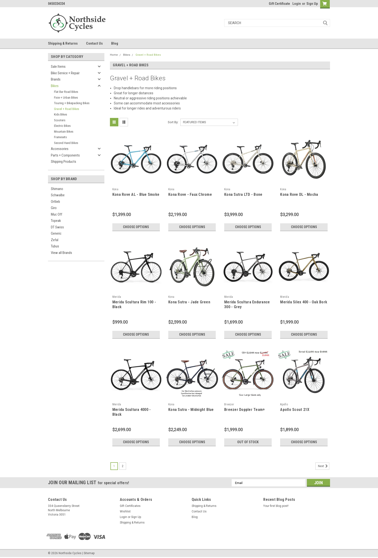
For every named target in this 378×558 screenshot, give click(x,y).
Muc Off (56, 214)
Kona (115, 189)
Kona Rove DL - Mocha (299, 194)
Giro (54, 208)
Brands (56, 79)
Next (323, 466)
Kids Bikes (60, 114)
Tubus (55, 246)
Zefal (54, 240)
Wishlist (125, 511)
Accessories (59, 149)
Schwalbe (58, 195)
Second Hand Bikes (66, 143)
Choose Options (136, 227)
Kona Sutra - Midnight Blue (191, 409)
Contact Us (94, 43)
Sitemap (89, 553)
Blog (114, 43)
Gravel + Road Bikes (66, 109)
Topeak (56, 220)
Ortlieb (55, 201)
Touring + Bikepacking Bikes (71, 103)
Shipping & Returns (63, 43)
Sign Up (312, 4)
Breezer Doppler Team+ (244, 409)
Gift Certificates (130, 506)
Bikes (55, 86)
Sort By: (173, 122)
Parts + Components (65, 155)
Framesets (60, 137)
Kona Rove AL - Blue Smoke (135, 194)
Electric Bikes (62, 126)
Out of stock (248, 442)
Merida (116, 297)
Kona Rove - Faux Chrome (190, 194)
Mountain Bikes (63, 131)
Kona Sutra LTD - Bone (243, 194)
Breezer (229, 404)
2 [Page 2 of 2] (122, 466)
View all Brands (61, 253)
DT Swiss (57, 227)
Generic (56, 233)
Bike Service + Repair (65, 73)
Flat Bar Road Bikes (66, 92)
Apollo (284, 404)
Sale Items (58, 66)
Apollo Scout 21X (294, 409)
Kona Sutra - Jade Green (189, 302)
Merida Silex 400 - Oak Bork (303, 302)
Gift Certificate (279, 4)
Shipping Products (63, 161)
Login (296, 4)
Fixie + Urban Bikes (66, 97)
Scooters (59, 120)
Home (114, 54)
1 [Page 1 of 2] (114, 466)
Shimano (57, 189)
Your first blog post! (276, 506)
